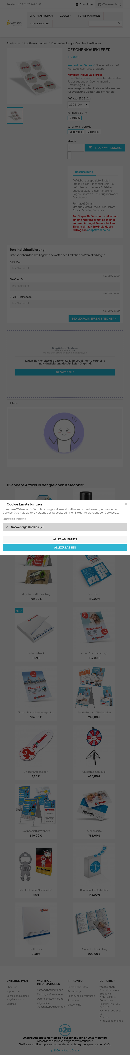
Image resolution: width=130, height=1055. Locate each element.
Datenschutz (9, 519)
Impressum (21, 519)
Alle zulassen (65, 547)
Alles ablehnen (65, 539)
